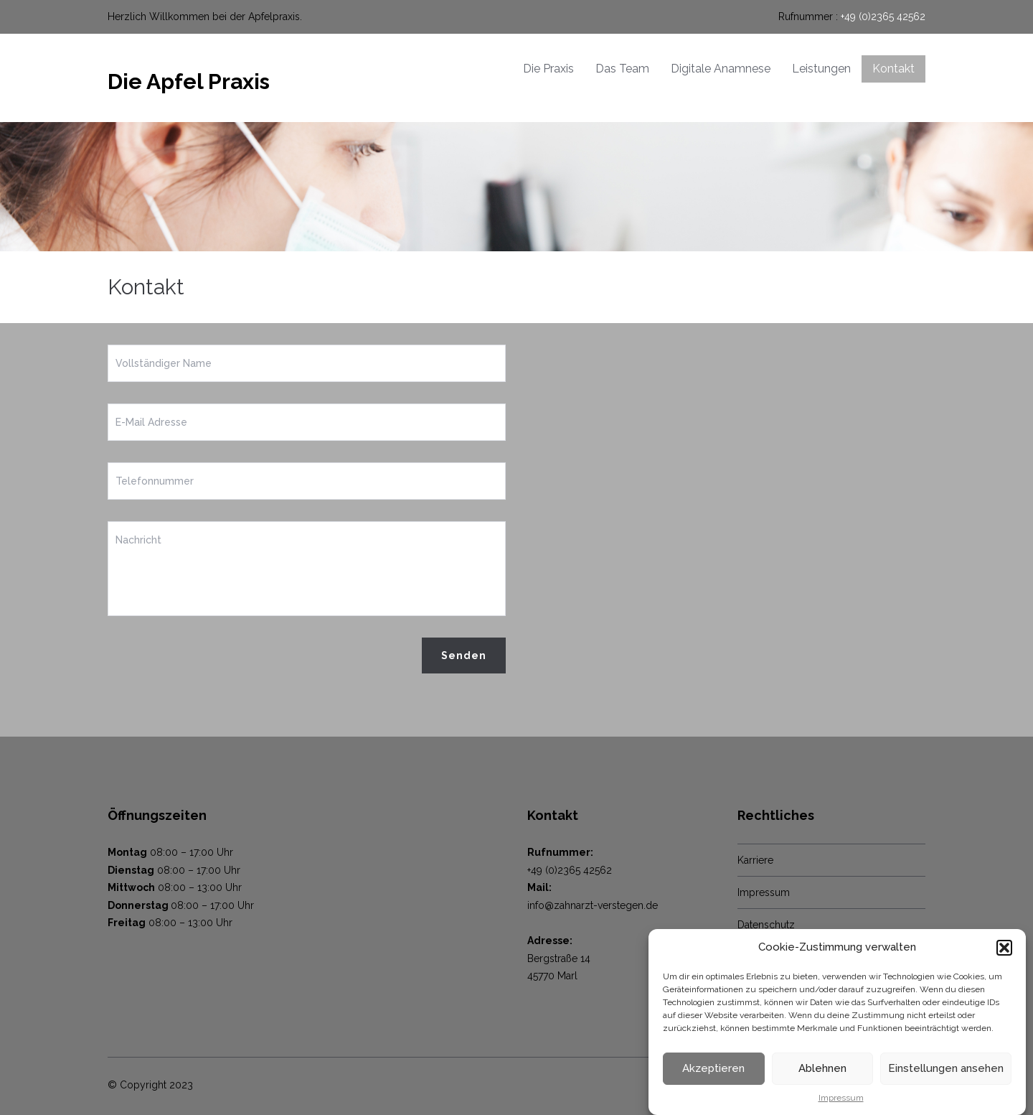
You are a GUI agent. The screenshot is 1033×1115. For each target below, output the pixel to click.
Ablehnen (822, 1068)
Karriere (755, 860)
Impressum (841, 1098)
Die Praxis (548, 68)
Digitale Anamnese (720, 68)
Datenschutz (766, 924)
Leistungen (821, 68)
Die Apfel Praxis (189, 81)
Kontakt (893, 68)
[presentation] (217, 666)
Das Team (622, 68)
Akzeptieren (713, 1068)
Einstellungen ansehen (946, 1068)
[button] (1004, 948)
